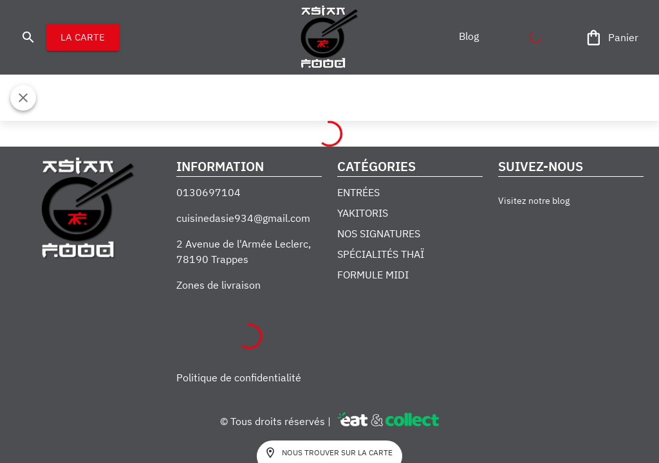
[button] (468, 36)
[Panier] (613, 37)
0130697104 (208, 192)
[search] (28, 37)
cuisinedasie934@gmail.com (243, 218)
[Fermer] (23, 98)
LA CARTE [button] (82, 37)
